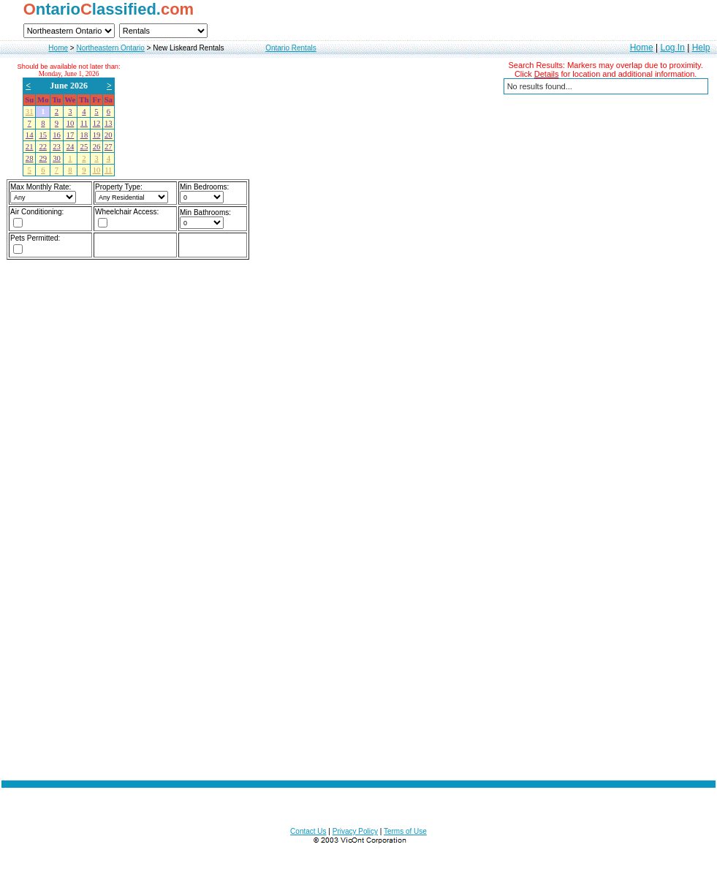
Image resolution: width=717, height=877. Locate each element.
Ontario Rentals (290, 48)
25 (84, 147)
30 (57, 158)
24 (71, 147)
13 (109, 123)
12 (97, 123)
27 (109, 147)
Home (58, 48)
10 (71, 123)
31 (30, 112)
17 (71, 135)
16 (57, 135)
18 (84, 135)
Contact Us (308, 831)
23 (57, 147)
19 (97, 135)
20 (109, 135)
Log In (672, 47)
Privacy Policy (355, 831)
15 (43, 135)
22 (43, 147)
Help (701, 47)
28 (30, 158)
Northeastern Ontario (110, 48)
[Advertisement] (177, 551)
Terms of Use (405, 831)
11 (84, 123)
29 (43, 158)
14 (30, 135)
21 (30, 147)
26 (97, 147)
